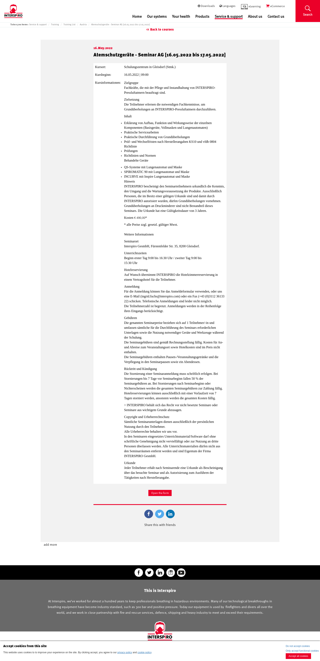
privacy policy (124, 652)
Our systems (157, 16)
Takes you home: (19, 24)
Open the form (160, 493)
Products (202, 16)
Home (137, 16)
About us (255, 16)
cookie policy (144, 652)
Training (55, 24)
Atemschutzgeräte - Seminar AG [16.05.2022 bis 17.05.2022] (120, 24)
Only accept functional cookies (302, 650)
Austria (83, 24)
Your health (181, 16)
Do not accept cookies (298, 646)
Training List (69, 24)
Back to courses (162, 29)
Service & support (229, 16)
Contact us (276, 16)
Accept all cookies (298, 656)
